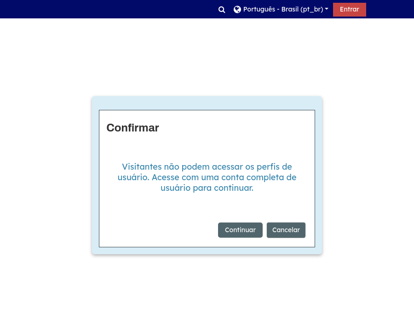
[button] (222, 9)
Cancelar (286, 230)
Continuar (240, 230)
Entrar (349, 9)
